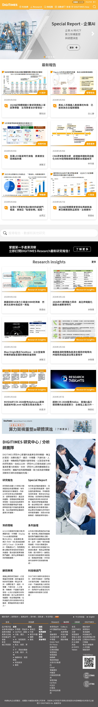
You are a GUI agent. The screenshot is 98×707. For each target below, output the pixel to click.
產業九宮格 (6, 634)
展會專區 (42, 639)
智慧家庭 (53, 655)
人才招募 (86, 647)
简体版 (81, 2)
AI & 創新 (75, 642)
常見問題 (49, 617)
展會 (3, 639)
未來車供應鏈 (7, 629)
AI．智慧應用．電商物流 (20, 640)
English (92, 617)
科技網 (23, 6)
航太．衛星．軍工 (20, 646)
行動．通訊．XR (19, 635)
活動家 (59, 6)
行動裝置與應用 (55, 676)
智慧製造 (53, 652)
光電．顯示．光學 (20, 653)
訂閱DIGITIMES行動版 (89, 640)
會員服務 (86, 632)
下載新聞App (88, 655)
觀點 (40, 629)
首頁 (7, 622)
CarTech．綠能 (21, 632)
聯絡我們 (86, 650)
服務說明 (24, 617)
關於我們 (5, 617)
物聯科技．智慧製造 (20, 658)
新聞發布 (15, 617)
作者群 (63, 637)
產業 (14, 627)
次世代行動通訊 (55, 663)
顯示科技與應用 (55, 691)
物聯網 (52, 657)
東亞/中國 (34, 634)
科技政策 (18, 662)
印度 (31, 632)
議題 (40, 627)
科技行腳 (64, 634)
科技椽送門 (6, 637)
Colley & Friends (64, 628)
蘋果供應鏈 (6, 632)
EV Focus (54, 645)
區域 (29, 627)
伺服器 (52, 673)
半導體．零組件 (21, 629)
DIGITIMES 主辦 (76, 630)
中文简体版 (80, 617)
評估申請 (88, 2)
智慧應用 (75, 634)
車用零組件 (54, 627)
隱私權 (40, 617)
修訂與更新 (6, 645)
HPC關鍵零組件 (55, 630)
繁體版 (75, 2)
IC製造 (52, 688)
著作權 (33, 617)
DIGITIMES (89, 622)
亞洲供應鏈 (54, 650)
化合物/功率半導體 (54, 638)
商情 (40, 637)
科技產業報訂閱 (89, 637)
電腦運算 (53, 670)
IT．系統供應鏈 (21, 650)
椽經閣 (48, 6)
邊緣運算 (53, 634)
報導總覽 (42, 632)
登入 (94, 2)
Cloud (52, 668)
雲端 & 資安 (76, 637)
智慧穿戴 (53, 680)
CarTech (53, 683)
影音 (67, 6)
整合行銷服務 (88, 645)
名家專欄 (64, 632)
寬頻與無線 (54, 660)
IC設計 (52, 685)
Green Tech (54, 642)
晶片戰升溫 (6, 627)
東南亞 (32, 629)
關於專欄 (64, 639)
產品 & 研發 (76, 639)
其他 (73, 645)
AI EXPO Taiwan (75, 648)
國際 (31, 637)
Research (36, 6)
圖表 (17, 665)
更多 (73, 47)
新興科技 (53, 647)
